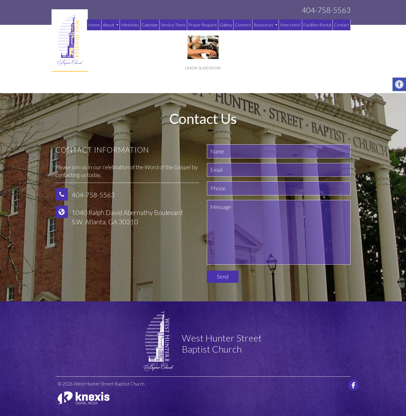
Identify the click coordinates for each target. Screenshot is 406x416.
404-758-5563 (326, 10)
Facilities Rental (317, 24)
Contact (341, 24)
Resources (265, 24)
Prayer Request (203, 24)
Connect (243, 24)
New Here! (290, 24)
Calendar (150, 24)
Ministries (130, 24)
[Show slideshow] (203, 68)
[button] (399, 84)
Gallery (226, 24)
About (110, 24)
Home (94, 24)
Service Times (173, 24)
